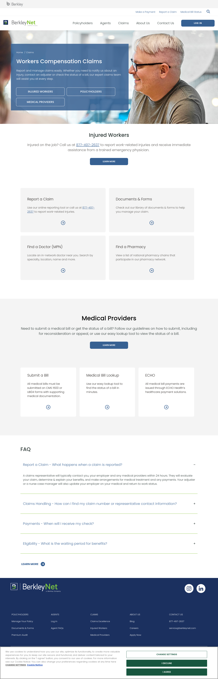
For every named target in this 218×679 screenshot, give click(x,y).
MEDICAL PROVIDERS (40, 102)
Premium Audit (20, 635)
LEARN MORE (109, 161)
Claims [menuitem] (123, 23)
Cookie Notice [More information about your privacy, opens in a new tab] (35, 665)
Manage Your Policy (22, 621)
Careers (134, 628)
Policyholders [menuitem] (83, 23)
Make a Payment (145, 12)
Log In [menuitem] (198, 23)
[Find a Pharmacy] (152, 271)
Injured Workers (98, 628)
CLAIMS (94, 614)
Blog (132, 621)
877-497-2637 (87, 144)
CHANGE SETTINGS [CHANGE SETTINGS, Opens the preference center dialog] (167, 654)
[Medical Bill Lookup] (107, 407)
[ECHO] (166, 407)
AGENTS (55, 614)
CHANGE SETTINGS (15, 665)
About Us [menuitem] (143, 23)
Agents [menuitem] (105, 23)
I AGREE (167, 672)
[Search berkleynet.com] (207, 12)
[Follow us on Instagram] (189, 588)
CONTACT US (176, 614)
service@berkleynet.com (182, 628)
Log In (54, 621)
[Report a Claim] (63, 223)
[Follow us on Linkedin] (201, 588)
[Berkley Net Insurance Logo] (20, 23)
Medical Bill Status (191, 12)
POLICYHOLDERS (91, 92)
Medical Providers (100, 635)
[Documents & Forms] (152, 223)
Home (19, 52)
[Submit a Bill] (48, 407)
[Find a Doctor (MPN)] (63, 271)
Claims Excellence (100, 621)
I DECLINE (167, 663)
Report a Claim (168, 12)
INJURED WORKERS (40, 92)
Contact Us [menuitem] (165, 23)
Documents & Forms (23, 628)
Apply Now (135, 635)
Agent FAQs (57, 628)
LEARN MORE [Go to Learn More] (30, 564)
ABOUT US (135, 614)
